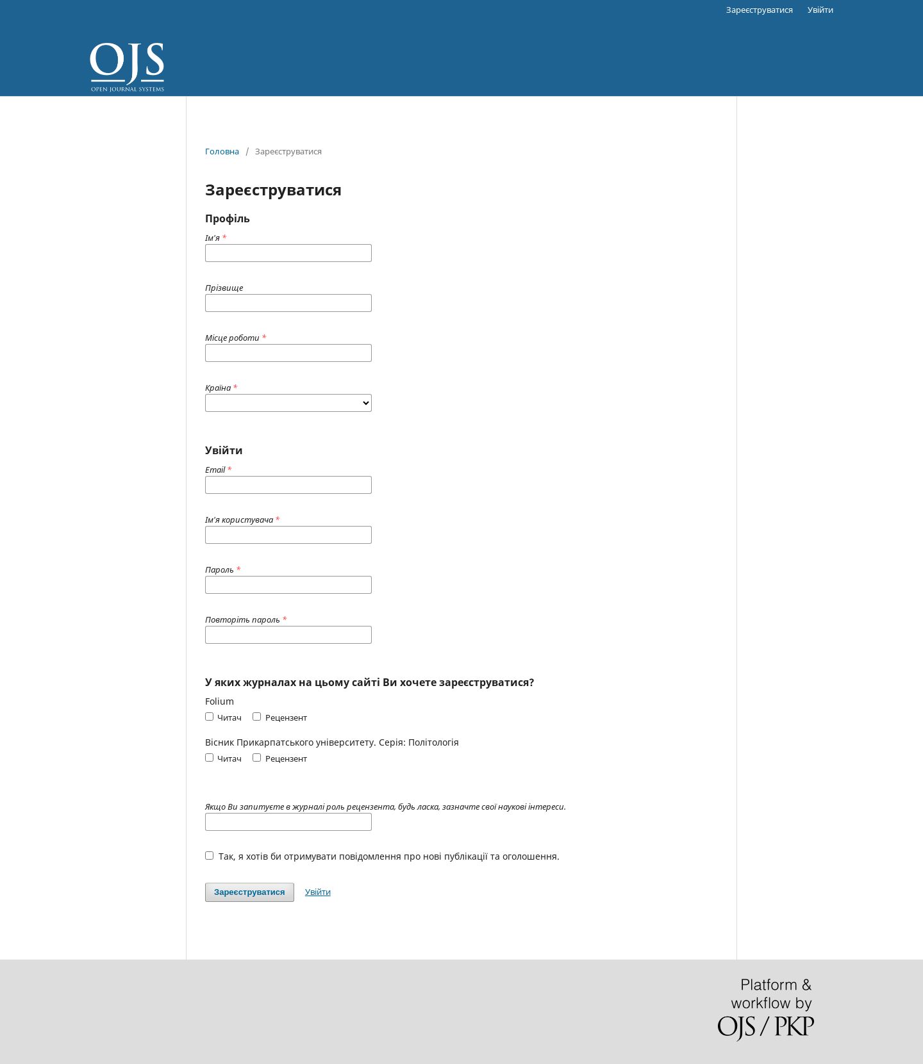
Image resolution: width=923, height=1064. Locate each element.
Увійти (820, 9)
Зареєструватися (759, 9)
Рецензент (279, 717)
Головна (222, 151)
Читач (223, 717)
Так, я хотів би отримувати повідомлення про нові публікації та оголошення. (382, 856)
